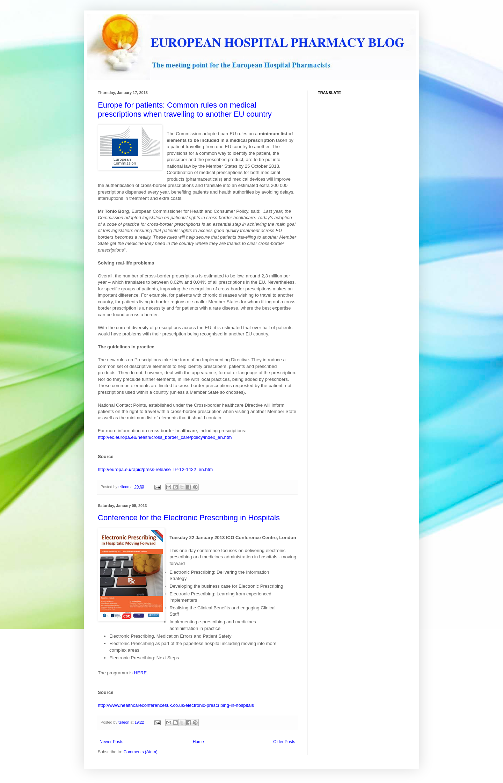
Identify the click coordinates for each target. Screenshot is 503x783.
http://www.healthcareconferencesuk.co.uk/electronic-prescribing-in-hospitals (176, 705)
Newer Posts (111, 741)
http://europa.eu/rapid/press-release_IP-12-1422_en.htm (155, 469)
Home (198, 741)
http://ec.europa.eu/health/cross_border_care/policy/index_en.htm (165, 437)
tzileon (124, 487)
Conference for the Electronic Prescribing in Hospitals (189, 517)
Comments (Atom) (140, 751)
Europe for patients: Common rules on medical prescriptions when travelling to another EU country (185, 109)
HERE (140, 672)
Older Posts (284, 741)
